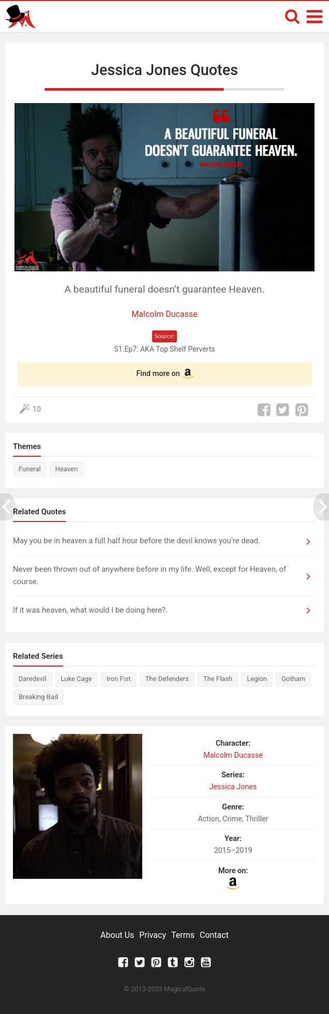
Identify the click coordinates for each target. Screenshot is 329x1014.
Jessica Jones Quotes (164, 70)
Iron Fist (119, 679)
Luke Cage (76, 679)
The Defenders (167, 679)
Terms (183, 935)
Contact (214, 935)
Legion (257, 679)
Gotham (293, 679)
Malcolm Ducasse (164, 314)
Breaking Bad (38, 697)
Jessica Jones (233, 787)
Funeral (30, 469)
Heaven (66, 469)
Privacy (152, 935)
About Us (117, 935)
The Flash (217, 679)
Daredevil (33, 679)
